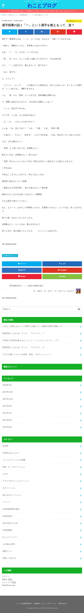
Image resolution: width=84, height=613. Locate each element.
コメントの (9, 582)
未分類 (5, 446)
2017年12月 (7, 392)
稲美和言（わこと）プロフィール (45, 603)
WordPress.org (8, 585)
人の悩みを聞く (9, 544)
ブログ (5, 474)
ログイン (6, 576)
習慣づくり (7, 551)
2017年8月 (7, 406)
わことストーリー (10, 537)
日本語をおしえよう (10, 255)
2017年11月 (7, 399)
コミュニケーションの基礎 (13, 460)
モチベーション (9, 488)
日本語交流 (7, 516)
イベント (6, 502)
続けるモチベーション (12, 495)
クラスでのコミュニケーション (15, 481)
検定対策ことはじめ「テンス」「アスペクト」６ (23, 347)
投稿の (7, 579)
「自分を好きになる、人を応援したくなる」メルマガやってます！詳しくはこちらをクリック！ (42, 11)
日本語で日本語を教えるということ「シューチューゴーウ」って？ (31, 340)
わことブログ (42, 5)
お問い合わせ (62, 603)
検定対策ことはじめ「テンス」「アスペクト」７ (23, 333)
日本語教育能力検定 (11, 509)
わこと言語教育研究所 (24, 603)
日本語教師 (7, 530)
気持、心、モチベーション (13, 467)
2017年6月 (7, 420)
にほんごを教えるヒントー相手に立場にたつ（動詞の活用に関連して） (32, 326)
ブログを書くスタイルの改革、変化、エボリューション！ (27, 354)
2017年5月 (7, 427)
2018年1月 (7, 385)
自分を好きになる (10, 523)
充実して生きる (9, 558)
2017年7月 (7, 413)
